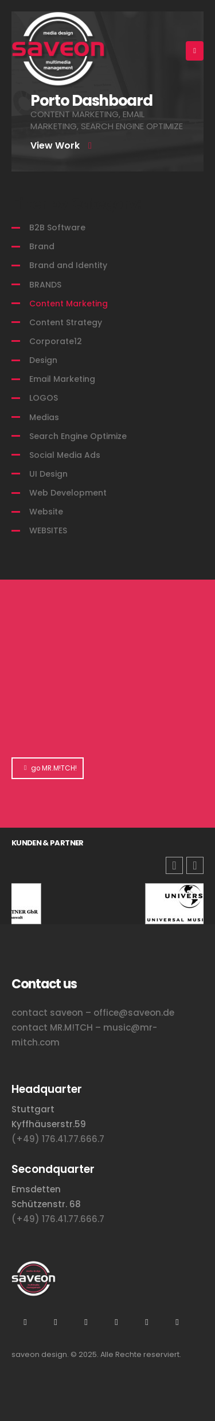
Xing (86, 1322)
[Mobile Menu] (195, 51)
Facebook (177, 1322)
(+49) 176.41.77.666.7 (57, 1139)
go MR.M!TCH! (47, 768)
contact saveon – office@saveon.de (92, 1013)
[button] (195, 865)
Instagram (25, 1322)
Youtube (55, 1322)
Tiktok (147, 1322)
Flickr (116, 1322)
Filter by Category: (75, 204)
